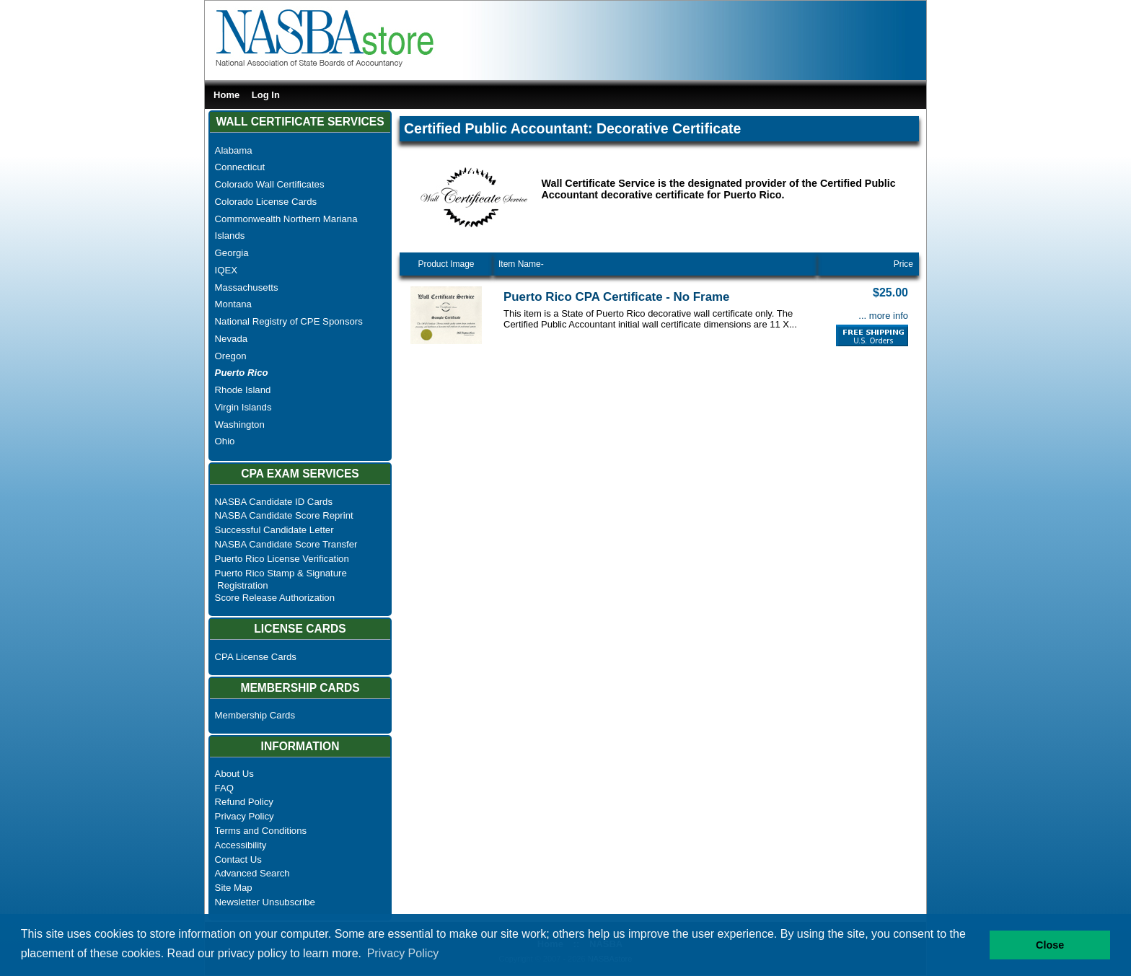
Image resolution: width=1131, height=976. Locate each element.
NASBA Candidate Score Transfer (286, 544)
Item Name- (521, 264)
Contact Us (238, 859)
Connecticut (240, 167)
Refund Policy (244, 801)
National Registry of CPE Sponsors (289, 321)
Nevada (231, 338)
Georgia (232, 252)
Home (226, 94)
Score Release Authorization (275, 597)
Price (903, 264)
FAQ (224, 788)
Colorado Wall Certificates (270, 184)
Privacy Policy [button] (403, 953)
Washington (240, 424)
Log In (266, 94)
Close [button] (1050, 945)
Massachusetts (246, 287)
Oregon (231, 356)
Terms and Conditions (261, 830)
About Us (234, 773)
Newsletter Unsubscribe (265, 902)
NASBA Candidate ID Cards (274, 501)
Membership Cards (255, 715)
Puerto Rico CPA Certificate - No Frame (616, 297)
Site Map (233, 887)
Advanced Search (252, 873)
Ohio (225, 441)
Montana (233, 304)
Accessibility (241, 845)
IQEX (226, 270)
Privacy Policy (244, 816)
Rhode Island (243, 389)
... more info (883, 315)
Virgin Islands (243, 407)
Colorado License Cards (266, 201)
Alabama (233, 150)
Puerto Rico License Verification (282, 558)
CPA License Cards (255, 656)
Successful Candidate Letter (274, 529)
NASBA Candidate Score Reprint (284, 515)
